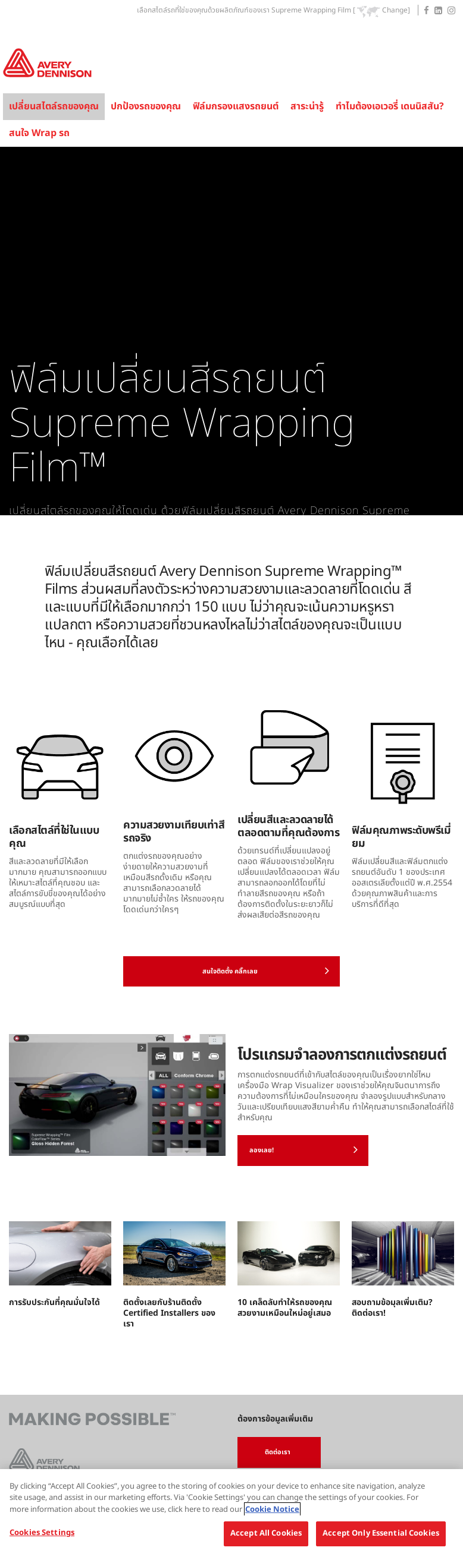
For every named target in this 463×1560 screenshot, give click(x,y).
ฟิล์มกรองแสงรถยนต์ (236, 106)
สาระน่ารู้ (307, 106)
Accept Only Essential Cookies (381, 1533)
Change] (396, 10)
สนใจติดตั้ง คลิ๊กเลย (266, 970)
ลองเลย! (303, 1149)
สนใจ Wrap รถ (39, 133)
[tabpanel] (231, 331)
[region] (231, 1514)
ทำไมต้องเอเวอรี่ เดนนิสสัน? (390, 106)
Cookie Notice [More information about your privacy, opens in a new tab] (272, 1509)
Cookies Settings (42, 1533)
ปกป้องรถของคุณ (146, 106)
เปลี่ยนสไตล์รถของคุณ (54, 106)
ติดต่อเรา (277, 1452)
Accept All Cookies (266, 1533)
